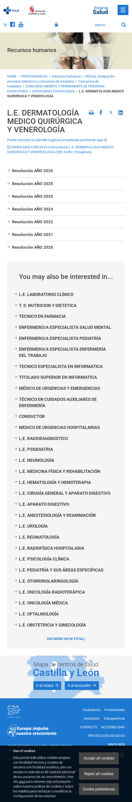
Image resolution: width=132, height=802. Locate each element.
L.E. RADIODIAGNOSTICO (43, 438)
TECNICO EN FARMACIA (42, 316)
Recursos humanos (66, 76)
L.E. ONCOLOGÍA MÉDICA (43, 602)
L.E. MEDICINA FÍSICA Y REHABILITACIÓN (59, 471)
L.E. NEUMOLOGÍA (36, 460)
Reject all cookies (99, 774)
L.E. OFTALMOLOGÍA (39, 613)
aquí (22, 782)
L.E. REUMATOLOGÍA (39, 537)
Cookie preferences (99, 789)
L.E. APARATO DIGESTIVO (44, 504)
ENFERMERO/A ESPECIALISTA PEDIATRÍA (60, 338)
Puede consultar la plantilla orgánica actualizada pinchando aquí (57, 140)
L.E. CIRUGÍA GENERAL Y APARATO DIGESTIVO (64, 493)
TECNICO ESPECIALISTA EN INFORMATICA (61, 366)
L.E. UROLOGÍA (33, 526)
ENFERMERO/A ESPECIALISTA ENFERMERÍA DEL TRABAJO (62, 352)
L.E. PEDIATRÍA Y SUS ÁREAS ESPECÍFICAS (61, 570)
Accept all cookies (99, 758)
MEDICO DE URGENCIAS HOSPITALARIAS (59, 427)
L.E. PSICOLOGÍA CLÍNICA (44, 558)
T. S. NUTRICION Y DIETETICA (48, 305)
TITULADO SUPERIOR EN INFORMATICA (58, 377)
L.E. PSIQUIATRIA (36, 449)
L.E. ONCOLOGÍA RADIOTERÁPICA (52, 592)
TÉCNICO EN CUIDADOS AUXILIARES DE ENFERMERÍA (58, 402)
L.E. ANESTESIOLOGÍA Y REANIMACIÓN (57, 515)
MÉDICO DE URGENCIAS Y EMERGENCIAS (59, 388)
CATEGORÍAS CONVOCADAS (53, 91)
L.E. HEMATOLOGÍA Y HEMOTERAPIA (55, 482)
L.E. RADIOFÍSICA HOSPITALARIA (51, 548)
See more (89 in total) (66, 639)
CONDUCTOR (32, 416)
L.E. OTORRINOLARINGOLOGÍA (48, 581)
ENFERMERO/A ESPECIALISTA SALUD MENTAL (65, 327)
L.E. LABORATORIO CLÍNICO (46, 294)
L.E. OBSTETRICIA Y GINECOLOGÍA (52, 624)
